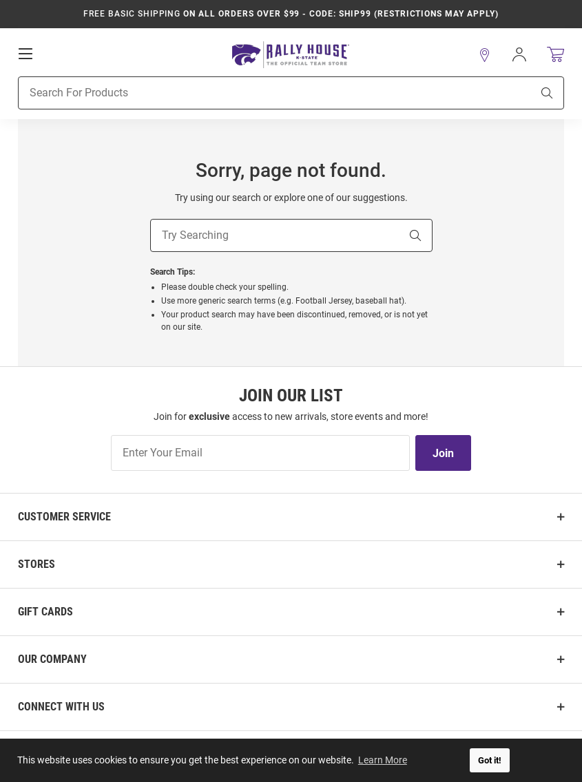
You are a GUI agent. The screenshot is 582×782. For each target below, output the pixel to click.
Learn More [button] (382, 759)
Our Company (52, 659)
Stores (36, 564)
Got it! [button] (489, 760)
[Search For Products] (258, 92)
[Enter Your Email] (260, 453)
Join (443, 453)
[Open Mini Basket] (555, 54)
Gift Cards (45, 611)
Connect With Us (61, 706)
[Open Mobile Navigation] (25, 53)
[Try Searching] (275, 235)
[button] (485, 54)
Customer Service (64, 516)
